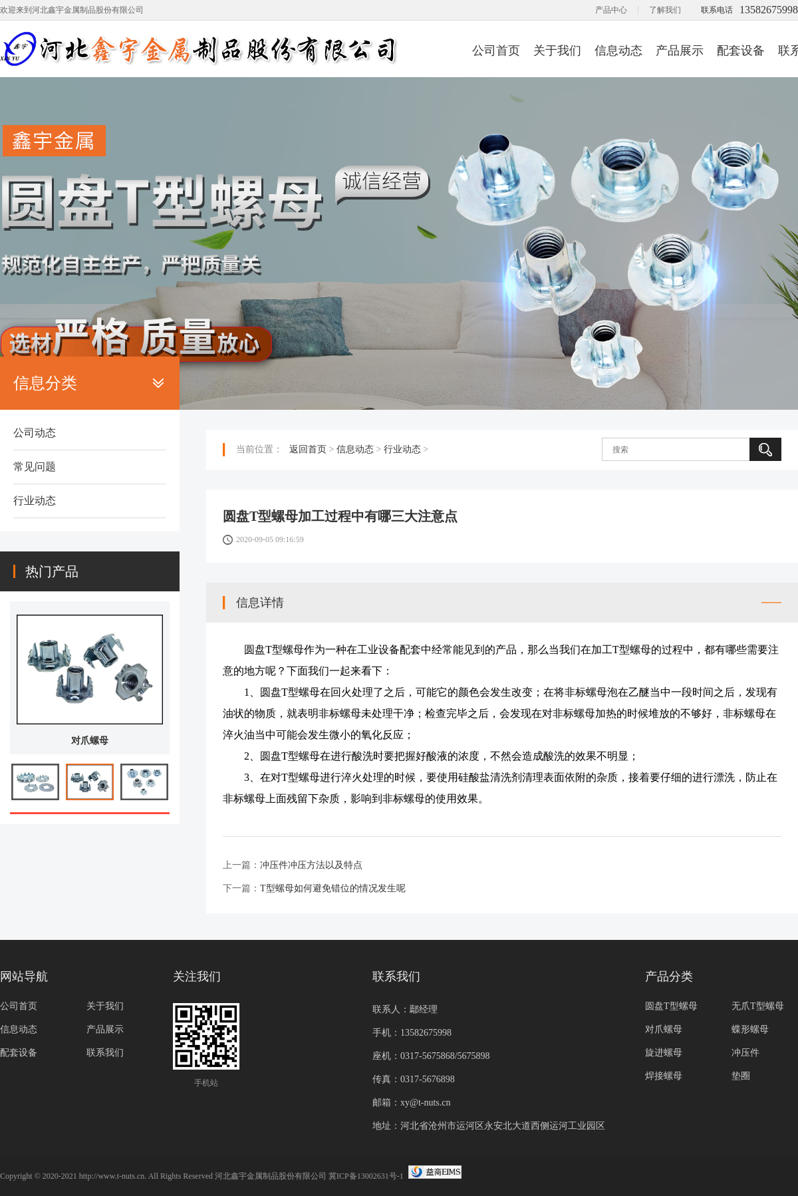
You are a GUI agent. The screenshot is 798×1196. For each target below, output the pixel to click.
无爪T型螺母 (758, 1006)
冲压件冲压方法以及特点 (311, 865)
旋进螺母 (663, 1053)
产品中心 (611, 10)
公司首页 (496, 50)
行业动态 (34, 500)
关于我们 (557, 50)
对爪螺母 (89, 741)
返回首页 (308, 449)
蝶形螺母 (750, 1029)
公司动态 (34, 432)
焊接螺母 (663, 1076)
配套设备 (741, 50)
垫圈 (741, 1076)
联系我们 (105, 1053)
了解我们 (665, 10)
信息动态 (618, 50)
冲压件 (745, 1053)
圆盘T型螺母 (671, 1006)
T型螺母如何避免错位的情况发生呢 (333, 888)
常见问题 (34, 466)
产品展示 (680, 50)
